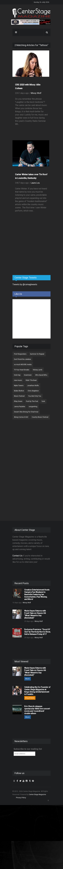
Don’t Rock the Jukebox (22, 359)
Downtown (28, 375)
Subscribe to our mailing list (28, 749)
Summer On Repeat (37, 354)
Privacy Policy (21, 798)
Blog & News (29, 698)
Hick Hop (17, 375)
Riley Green (18, 401)
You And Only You (34, 396)
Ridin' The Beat (31, 380)
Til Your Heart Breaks (21, 370)
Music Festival (19, 396)
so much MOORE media (23, 364)
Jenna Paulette (19, 406)
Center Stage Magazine (37, 794)
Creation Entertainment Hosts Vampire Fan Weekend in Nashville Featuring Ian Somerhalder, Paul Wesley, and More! (36, 594)
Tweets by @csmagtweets (24, 284)
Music (27, 679)
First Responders (20, 354)
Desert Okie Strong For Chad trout (26, 412)
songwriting (33, 406)
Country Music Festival (40, 417)
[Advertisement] (32, 252)
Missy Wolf (36, 93)
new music (18, 380)
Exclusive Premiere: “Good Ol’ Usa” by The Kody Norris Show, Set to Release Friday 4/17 (37, 631)
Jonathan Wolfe (33, 385)
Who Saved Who (41, 375)
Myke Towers (18, 385)
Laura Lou (35, 183)
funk (43, 401)
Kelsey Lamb (37, 370)
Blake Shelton (19, 391)
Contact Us (17, 555)
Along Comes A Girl (21, 417)
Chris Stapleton (33, 391)
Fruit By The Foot (32, 401)
